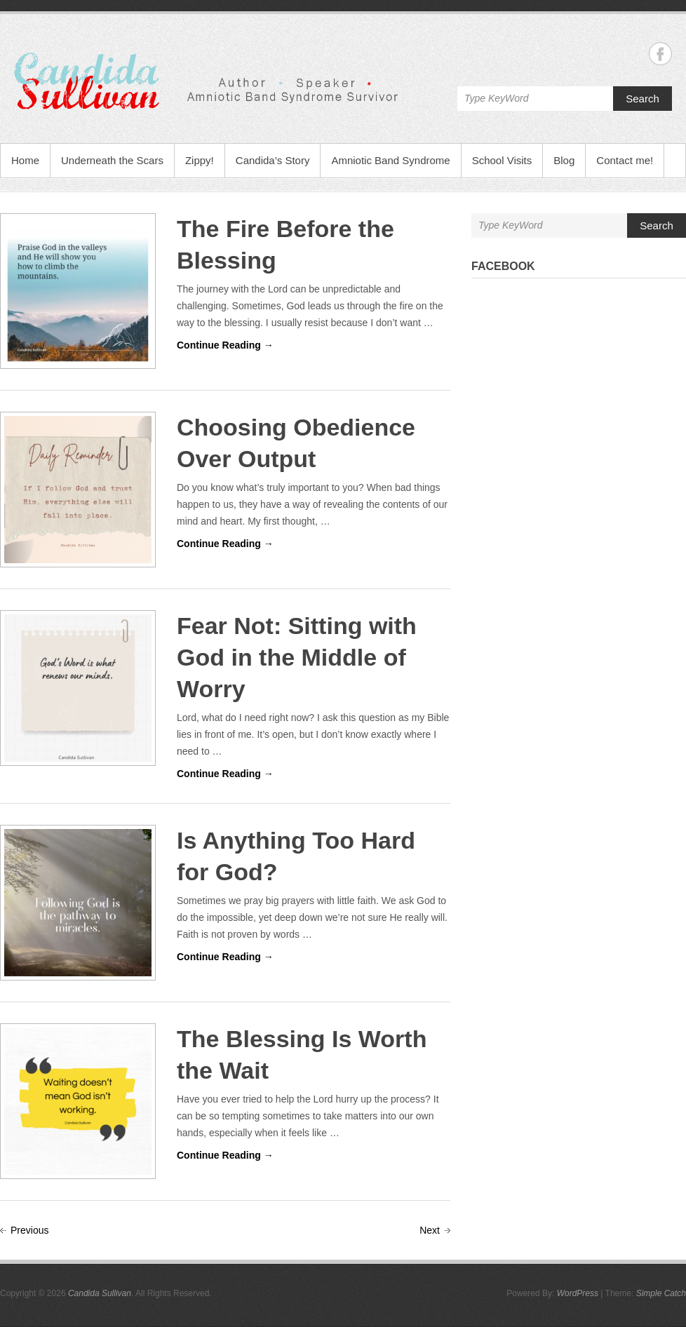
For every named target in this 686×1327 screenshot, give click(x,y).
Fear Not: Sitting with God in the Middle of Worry (297, 657)
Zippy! (199, 160)
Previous (29, 1230)
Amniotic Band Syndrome (390, 160)
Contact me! (624, 160)
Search (642, 99)
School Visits (502, 160)
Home (25, 160)
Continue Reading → (225, 345)
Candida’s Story (273, 160)
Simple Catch (661, 1293)
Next (429, 1230)
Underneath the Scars (112, 160)
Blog (563, 160)
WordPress (577, 1293)
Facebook (503, 266)
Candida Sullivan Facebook (660, 53)
